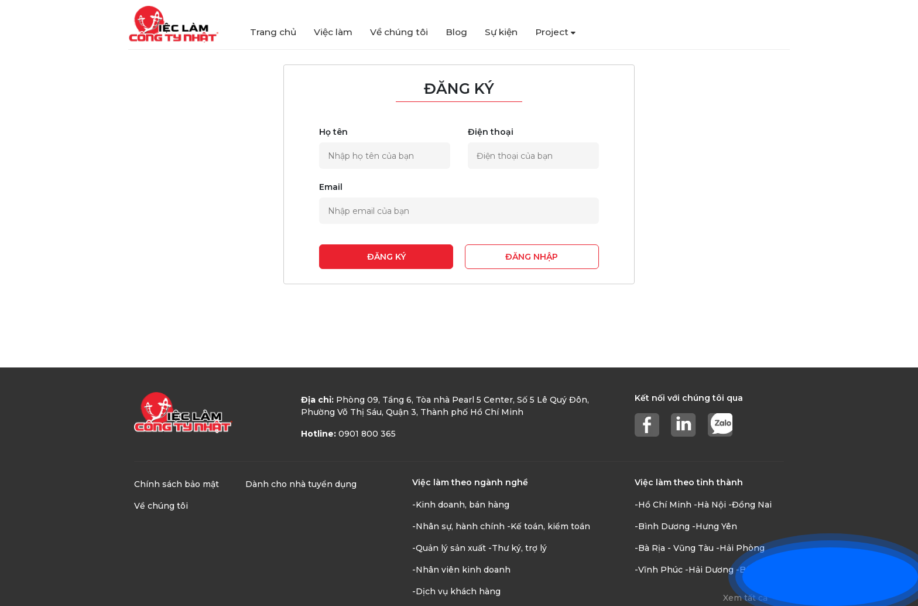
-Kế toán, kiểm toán (548, 526)
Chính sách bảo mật (176, 484)
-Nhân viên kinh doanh (461, 569)
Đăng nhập (531, 256)
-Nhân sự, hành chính (458, 526)
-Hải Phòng (740, 548)
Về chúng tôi (399, 32)
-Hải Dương (709, 569)
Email (330, 187)
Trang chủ (273, 32)
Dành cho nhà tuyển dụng (301, 484)
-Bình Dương (662, 526)
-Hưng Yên (714, 526)
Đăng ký (386, 256)
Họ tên (333, 132)
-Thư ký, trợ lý (517, 548)
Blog (456, 32)
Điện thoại (490, 132)
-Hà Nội (710, 504)
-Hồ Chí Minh (663, 504)
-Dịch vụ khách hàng (456, 591)
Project (555, 32)
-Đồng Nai (750, 504)
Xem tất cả (745, 598)
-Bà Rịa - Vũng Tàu (674, 548)
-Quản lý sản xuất (449, 548)
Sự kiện (501, 32)
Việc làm (333, 32)
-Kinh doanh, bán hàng (460, 504)
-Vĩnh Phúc (659, 569)
